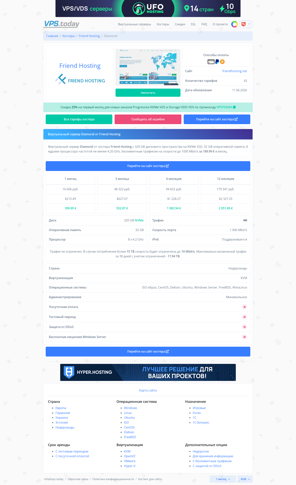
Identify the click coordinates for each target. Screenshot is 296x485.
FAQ (204, 24)
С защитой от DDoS (207, 466)
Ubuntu (129, 417)
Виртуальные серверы (134, 24)
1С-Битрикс (201, 422)
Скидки (180, 24)
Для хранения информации (213, 456)
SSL (193, 24)
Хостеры (163, 24)
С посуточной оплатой (72, 456)
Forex (197, 413)
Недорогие (201, 451)
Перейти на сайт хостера (148, 166)
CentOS (129, 427)
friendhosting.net (234, 71)
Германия (62, 413)
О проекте (220, 24)
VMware (130, 461)
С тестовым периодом (71, 451)
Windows (130, 408)
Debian (129, 432)
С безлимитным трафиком (212, 461)
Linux (128, 413)
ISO (126, 422)
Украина (61, 417)
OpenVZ (129, 456)
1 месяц (221, 479)
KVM (127, 451)
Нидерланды (64, 427)
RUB (244, 479)
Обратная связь (78, 479)
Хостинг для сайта (150, 479)
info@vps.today (53, 479)
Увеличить (148, 92)
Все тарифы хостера (79, 119)
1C (194, 417)
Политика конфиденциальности (113, 479)
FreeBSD (130, 437)
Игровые (199, 408)
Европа (60, 408)
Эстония (61, 422)
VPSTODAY (226, 107)
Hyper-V (130, 466)
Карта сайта (148, 390)
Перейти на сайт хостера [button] (217, 119)
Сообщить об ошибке (148, 119)
